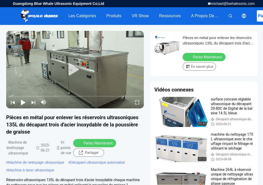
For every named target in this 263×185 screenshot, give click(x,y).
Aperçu (51, 16)
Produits (113, 16)
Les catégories (82, 16)
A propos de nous (207, 16)
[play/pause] (23, 102)
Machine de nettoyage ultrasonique (36, 162)
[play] (75, 69)
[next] (33, 102)
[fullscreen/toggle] (137, 102)
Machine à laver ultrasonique (31, 170)
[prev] (13, 102)
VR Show (140, 16)
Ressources (170, 16)
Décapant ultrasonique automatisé (97, 162)
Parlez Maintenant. (95, 142)
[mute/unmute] (44, 102)
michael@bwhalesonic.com (233, 4)
